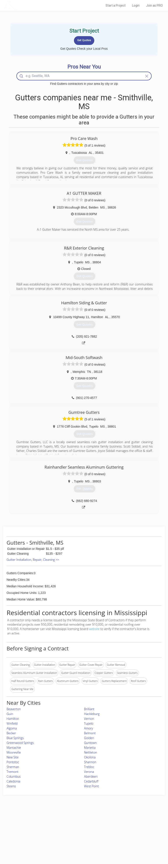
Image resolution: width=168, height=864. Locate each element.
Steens (11, 786)
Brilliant (89, 709)
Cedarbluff (91, 781)
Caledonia (13, 781)
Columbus (14, 776)
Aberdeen (91, 776)
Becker (11, 733)
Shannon (90, 762)
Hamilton (13, 719)
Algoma (12, 728)
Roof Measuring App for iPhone (80, 837)
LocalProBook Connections (134, 837)
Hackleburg (92, 714)
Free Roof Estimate (29, 837)
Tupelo (88, 723)
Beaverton (14, 709)
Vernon (89, 719)
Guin (10, 714)
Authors (122, 832)
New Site (13, 757)
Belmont (90, 733)
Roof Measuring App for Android (80, 842)
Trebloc (89, 767)
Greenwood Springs (20, 743)
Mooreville (14, 752)
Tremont (12, 772)
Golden (89, 738)
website (94, 629)
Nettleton (90, 752)
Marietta (90, 747)
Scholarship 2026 (128, 823)
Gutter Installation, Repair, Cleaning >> (33, 560)
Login (136, 5)
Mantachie (14, 747)
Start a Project (116, 5)
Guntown (90, 743)
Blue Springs (15, 738)
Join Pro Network (72, 823)
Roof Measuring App (74, 832)
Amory (88, 728)
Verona (89, 772)
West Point (91, 786)
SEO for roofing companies (134, 842)
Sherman (13, 767)
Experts (66, 827)
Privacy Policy (126, 827)
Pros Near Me (26, 827)
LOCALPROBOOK (29, 5)
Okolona (90, 757)
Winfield (12, 723)
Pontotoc (13, 762)
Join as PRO (154, 5)
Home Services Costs (30, 823)
